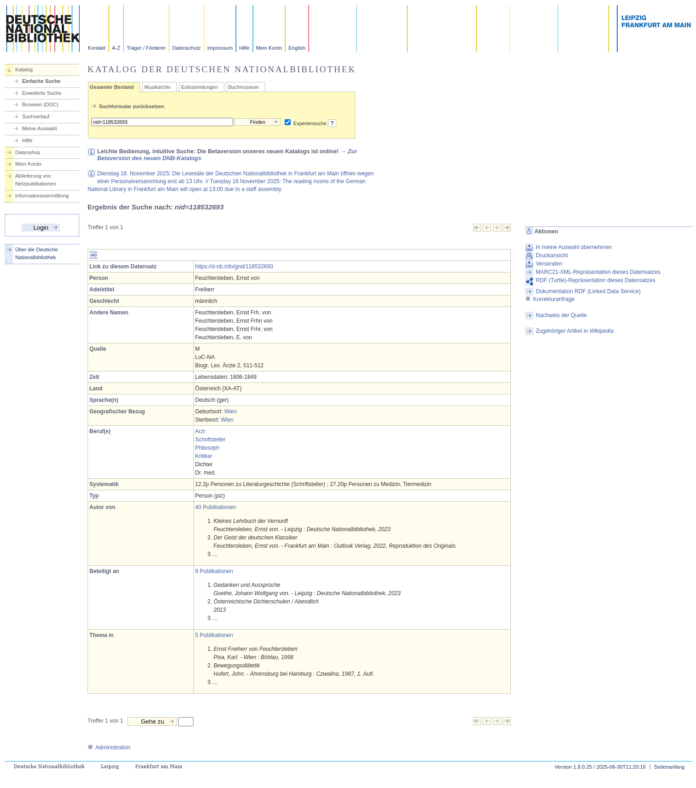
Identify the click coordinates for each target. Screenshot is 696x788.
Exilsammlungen (199, 87)
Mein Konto (269, 48)
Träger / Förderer (146, 48)
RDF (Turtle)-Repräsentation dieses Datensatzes (595, 280)
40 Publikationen (215, 507)
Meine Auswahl (39, 128)
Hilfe (244, 48)
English (296, 48)
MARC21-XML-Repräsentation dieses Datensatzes (598, 272)
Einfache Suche (41, 81)
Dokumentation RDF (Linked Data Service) (588, 291)
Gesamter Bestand (112, 87)
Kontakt (96, 48)
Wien (230, 411)
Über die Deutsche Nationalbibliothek (36, 253)
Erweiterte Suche (41, 93)
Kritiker (203, 456)
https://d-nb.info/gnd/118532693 (234, 266)
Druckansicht (551, 255)
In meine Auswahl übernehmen (574, 247)
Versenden (549, 264)
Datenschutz (186, 48)
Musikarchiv (157, 87)
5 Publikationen (214, 635)
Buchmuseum (243, 87)
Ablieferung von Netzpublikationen (35, 179)
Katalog (24, 69)
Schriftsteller (210, 439)
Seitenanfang (669, 767)
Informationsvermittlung (42, 195)
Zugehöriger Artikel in (575, 331)
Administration (109, 747)
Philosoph (207, 448)
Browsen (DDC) (40, 104)
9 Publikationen (214, 571)
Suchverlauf (35, 116)
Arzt (200, 431)
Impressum (220, 48)
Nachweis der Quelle (561, 315)
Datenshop (27, 152)
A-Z (116, 48)
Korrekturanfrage (549, 299)
